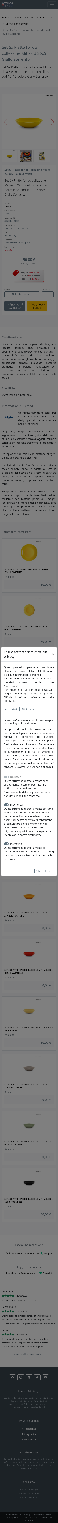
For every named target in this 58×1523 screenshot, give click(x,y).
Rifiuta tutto (28, 709)
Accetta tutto (11, 709)
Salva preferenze (44, 870)
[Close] (53, 654)
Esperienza (16, 804)
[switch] (6, 804)
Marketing (16, 843)
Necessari (15, 777)
